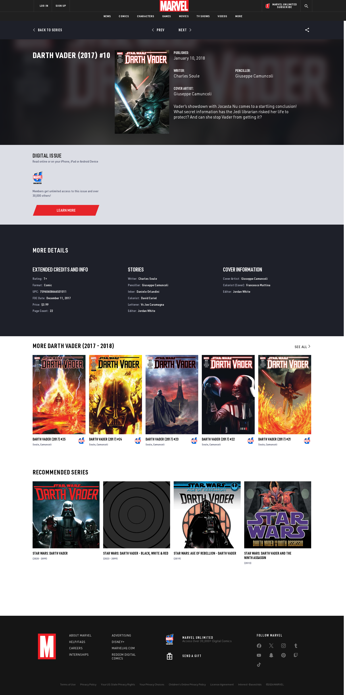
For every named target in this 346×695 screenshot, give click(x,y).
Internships (79, 654)
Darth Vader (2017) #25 (49, 476)
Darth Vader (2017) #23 (162, 476)
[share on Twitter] (271, 646)
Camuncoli (46, 481)
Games (166, 16)
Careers (76, 648)
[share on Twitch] (296, 656)
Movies (184, 16)
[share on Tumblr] (296, 646)
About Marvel (80, 635)
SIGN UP (61, 5)
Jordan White (146, 347)
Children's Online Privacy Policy (187, 684)
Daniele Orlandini (148, 328)
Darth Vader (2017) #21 (274, 476)
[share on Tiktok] (259, 665)
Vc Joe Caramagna (152, 341)
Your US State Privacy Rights (118, 684)
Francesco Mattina (258, 321)
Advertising (121, 635)
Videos (222, 16)
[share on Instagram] (283, 646)
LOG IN (44, 5)
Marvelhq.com (123, 648)
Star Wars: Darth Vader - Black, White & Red (135, 590)
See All (303, 383)
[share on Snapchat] (271, 656)
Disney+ (118, 642)
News (107, 16)
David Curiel (149, 334)
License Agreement (222, 684)
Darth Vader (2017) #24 (105, 476)
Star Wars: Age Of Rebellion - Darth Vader (205, 590)
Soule (36, 481)
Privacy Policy (88, 684)
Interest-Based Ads (250, 684)
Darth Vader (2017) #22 (218, 476)
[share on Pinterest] (283, 656)
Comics (124, 16)
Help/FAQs (77, 642)
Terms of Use (68, 684)
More (239, 16)
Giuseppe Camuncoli (225, 95)
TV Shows (203, 16)
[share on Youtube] (259, 656)
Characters (145, 16)
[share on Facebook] (259, 647)
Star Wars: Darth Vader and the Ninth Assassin (267, 592)
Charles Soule (129, 95)
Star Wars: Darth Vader (50, 590)
